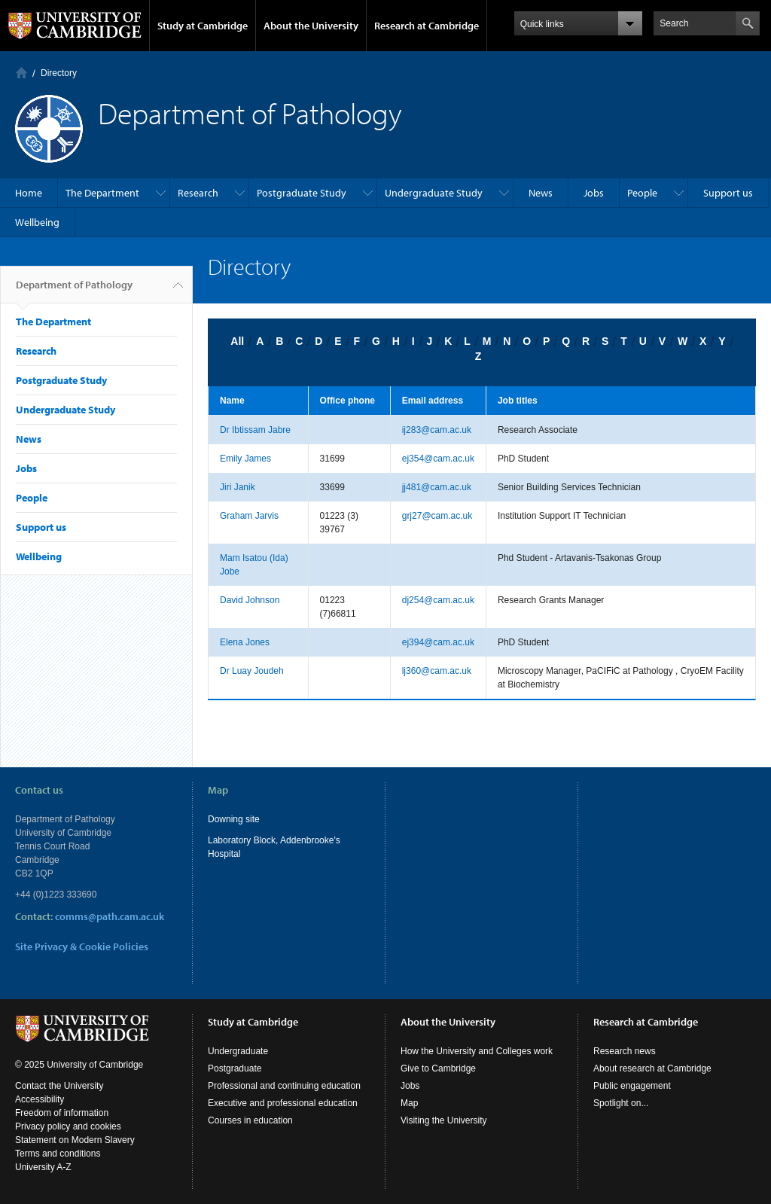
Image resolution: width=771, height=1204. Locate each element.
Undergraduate (238, 1051)
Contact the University (59, 1086)
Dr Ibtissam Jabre (255, 430)
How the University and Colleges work (477, 1051)
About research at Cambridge (652, 1068)
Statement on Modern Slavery (75, 1140)
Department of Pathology (74, 290)
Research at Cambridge (426, 25)
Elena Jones (245, 642)
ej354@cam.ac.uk (438, 458)
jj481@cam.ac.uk (436, 487)
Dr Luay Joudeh (252, 671)
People (642, 193)
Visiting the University (444, 1120)
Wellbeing (37, 222)
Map (409, 1103)
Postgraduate (234, 1068)
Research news (624, 1051)
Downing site (234, 819)
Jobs (594, 193)
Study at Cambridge (202, 25)
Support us (728, 193)
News (541, 193)
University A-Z (43, 1167)
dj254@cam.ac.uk (438, 600)
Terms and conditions (57, 1153)
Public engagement (632, 1086)
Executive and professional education (283, 1103)
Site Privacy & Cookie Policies (81, 946)
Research (198, 193)
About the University (311, 25)
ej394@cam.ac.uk (438, 642)
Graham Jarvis (249, 516)
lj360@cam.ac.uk (436, 671)
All (237, 341)
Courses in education (250, 1120)
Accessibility (39, 1099)
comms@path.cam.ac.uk (109, 916)
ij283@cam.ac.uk (436, 430)
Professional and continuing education (284, 1086)
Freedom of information (61, 1113)
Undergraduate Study (434, 193)
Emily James (245, 458)
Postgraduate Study (301, 193)
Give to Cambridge (438, 1068)
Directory (59, 73)
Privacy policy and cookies (68, 1126)
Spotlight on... (620, 1103)
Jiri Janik (237, 487)
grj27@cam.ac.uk (437, 516)
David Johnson (249, 600)
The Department (102, 193)
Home (21, 72)
